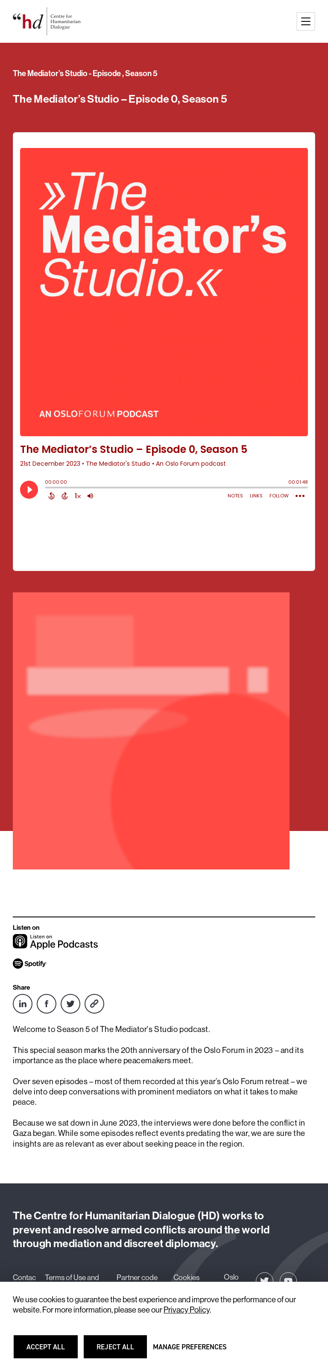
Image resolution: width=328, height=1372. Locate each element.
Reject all (121, 1350)
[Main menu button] (305, 21)
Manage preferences (190, 1350)
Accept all (50, 1350)
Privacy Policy (187, 1309)
